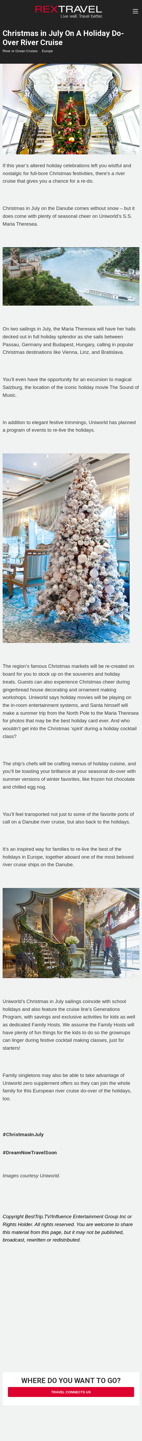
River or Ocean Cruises (20, 51)
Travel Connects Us (71, 1392)
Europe (47, 51)
